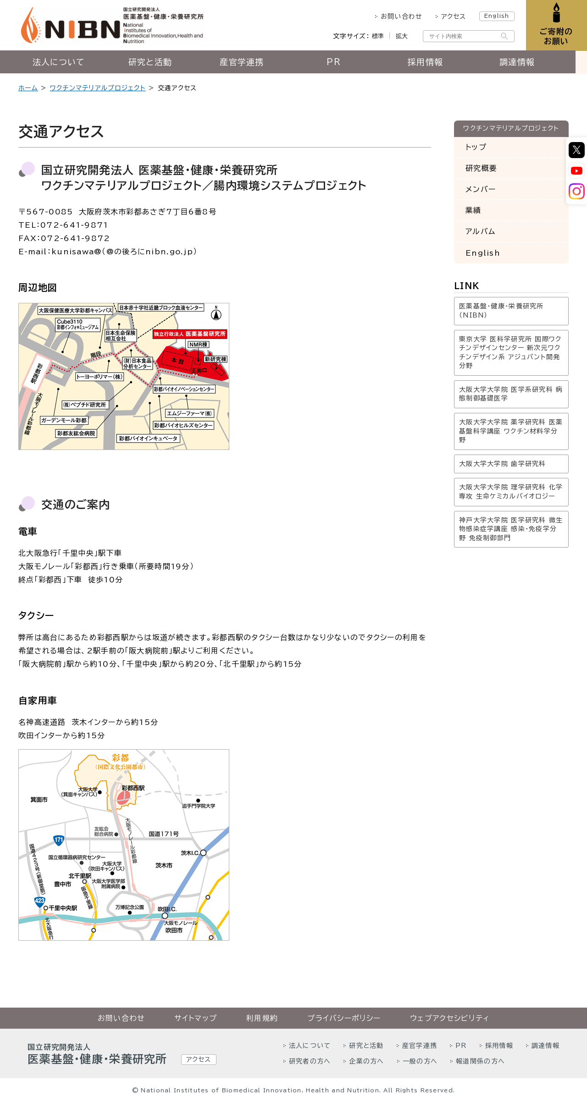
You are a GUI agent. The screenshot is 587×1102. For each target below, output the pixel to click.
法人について (64, 63)
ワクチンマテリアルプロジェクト (98, 88)
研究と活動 (155, 63)
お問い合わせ (401, 16)
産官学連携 (248, 63)
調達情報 (522, 63)
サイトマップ (195, 1018)
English (496, 15)
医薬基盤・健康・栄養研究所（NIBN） (501, 310)
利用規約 (262, 1018)
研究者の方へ (310, 1061)
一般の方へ (420, 1061)
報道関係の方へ (480, 1061)
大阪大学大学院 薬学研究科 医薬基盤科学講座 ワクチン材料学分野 (511, 431)
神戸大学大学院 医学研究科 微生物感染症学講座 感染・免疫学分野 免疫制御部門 (511, 529)
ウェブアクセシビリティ (449, 1018)
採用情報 (431, 63)
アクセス (452, 16)
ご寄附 (556, 36)
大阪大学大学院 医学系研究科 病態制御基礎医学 (511, 394)
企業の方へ (366, 1061)
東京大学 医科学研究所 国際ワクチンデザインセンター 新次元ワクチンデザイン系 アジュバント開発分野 (510, 352)
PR (339, 63)
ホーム (28, 88)
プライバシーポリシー (344, 1018)
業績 (473, 210)
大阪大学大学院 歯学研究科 (502, 464)
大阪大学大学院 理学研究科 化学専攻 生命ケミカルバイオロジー (511, 491)
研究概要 (481, 168)
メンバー (480, 189)
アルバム (480, 231)
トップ (476, 147)
